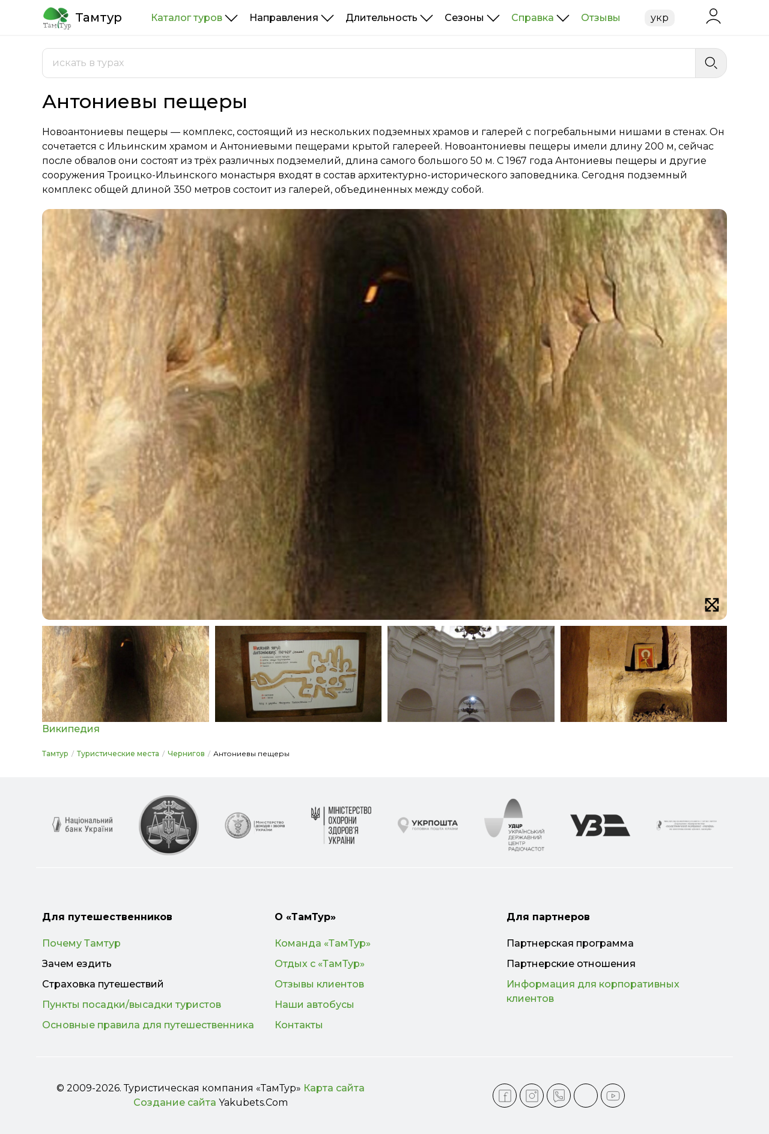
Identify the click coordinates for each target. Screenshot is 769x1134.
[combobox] (369, 63)
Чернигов (186, 753)
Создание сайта (174, 1102)
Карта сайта (334, 1088)
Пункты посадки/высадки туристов (131, 1004)
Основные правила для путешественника (148, 1025)
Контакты (299, 1025)
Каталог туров (186, 17)
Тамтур (55, 753)
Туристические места (118, 753)
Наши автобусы (314, 1004)
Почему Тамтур (81, 943)
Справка (532, 17)
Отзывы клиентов (319, 984)
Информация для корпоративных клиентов (592, 991)
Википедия (71, 729)
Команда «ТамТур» (323, 943)
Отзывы (601, 17)
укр (660, 17)
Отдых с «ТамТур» (320, 963)
